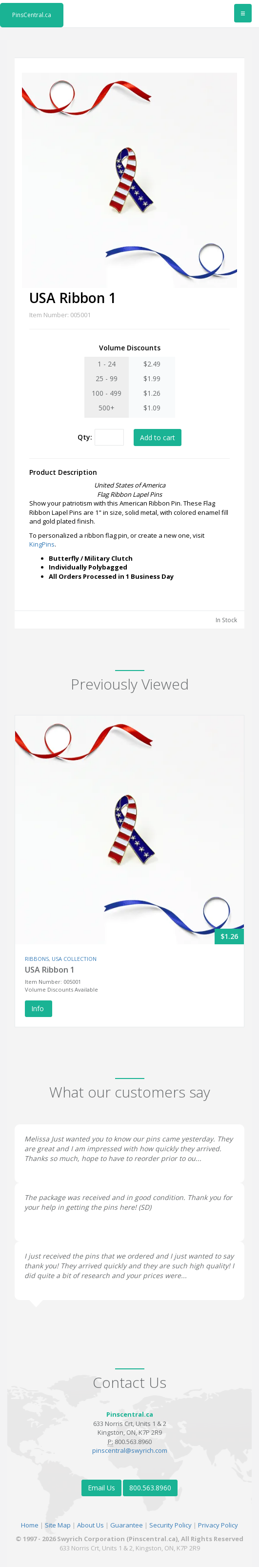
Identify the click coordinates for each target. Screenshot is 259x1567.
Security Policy (170, 1525)
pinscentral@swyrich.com (129, 1450)
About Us (90, 1525)
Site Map (58, 1525)
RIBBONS (37, 958)
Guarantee (126, 1525)
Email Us (101, 1487)
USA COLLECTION (74, 958)
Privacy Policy (218, 1525)
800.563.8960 (150, 1487)
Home (30, 1525)
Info (38, 1008)
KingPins (42, 544)
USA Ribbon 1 (50, 969)
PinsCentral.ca (31, 15)
